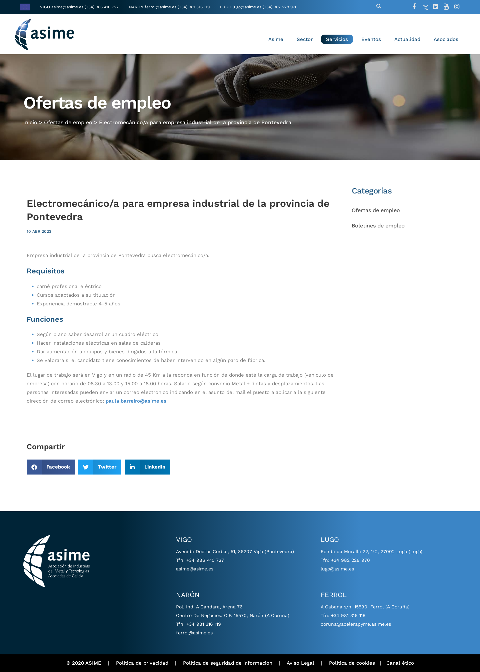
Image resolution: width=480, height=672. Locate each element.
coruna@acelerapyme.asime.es (356, 624)
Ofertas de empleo (68, 122)
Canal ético (400, 663)
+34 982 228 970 (350, 560)
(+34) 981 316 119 (194, 7)
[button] (51, 467)
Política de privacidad (142, 663)
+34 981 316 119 (203, 624)
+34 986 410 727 (205, 560)
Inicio (30, 122)
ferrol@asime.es (160, 7)
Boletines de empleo (385, 225)
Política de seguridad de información (227, 663)
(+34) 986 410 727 (102, 7)
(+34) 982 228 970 (280, 7)
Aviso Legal (300, 663)
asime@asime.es (67, 7)
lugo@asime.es (247, 7)
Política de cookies (352, 663)
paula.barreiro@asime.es (136, 401)
